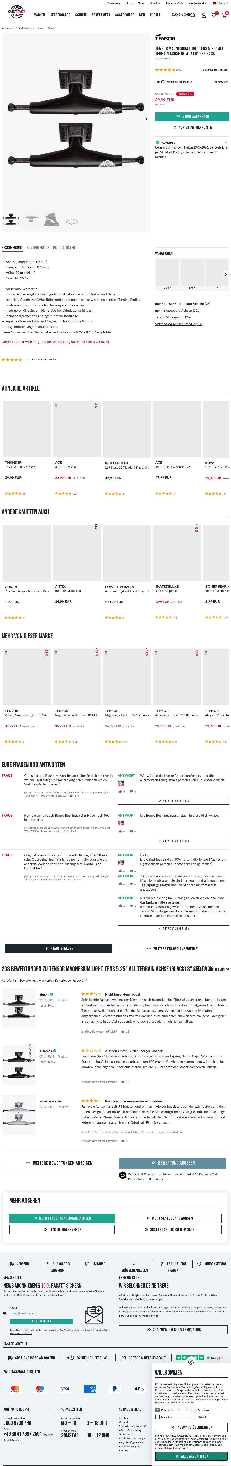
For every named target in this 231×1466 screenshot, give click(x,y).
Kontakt (123, 1450)
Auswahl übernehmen (191, 1428)
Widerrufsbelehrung (130, 1430)
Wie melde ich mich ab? (21, 1333)
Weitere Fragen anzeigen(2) (172, 949)
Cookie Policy (209, 1444)
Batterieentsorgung (129, 1446)
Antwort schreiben (173, 801)
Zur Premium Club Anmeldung (173, 1329)
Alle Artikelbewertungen (132, 1438)
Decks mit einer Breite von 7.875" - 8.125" (64, 332)
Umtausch (96, 1264)
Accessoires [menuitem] (124, 15)
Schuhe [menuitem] (81, 15)
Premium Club (153, 1174)
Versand (19, 1264)
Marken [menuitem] (39, 15)
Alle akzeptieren (191, 1457)
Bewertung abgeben (172, 1163)
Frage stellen (59, 949)
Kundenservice (212, 1264)
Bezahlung (125, 1417)
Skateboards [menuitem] (60, 15)
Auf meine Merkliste (192, 128)
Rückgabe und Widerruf (132, 1426)
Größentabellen (127, 1434)
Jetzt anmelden (41, 1321)
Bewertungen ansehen (215, 69)
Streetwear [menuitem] (101, 15)
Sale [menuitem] (155, 15)
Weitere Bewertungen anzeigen (59, 1163)
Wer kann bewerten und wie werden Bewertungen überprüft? (44, 980)
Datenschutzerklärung (176, 1447)
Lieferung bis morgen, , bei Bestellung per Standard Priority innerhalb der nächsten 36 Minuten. (192, 149)
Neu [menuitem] (142, 15)
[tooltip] (226, 82)
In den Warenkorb (192, 117)
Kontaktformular (12, 1439)
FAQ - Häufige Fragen (131, 1442)
